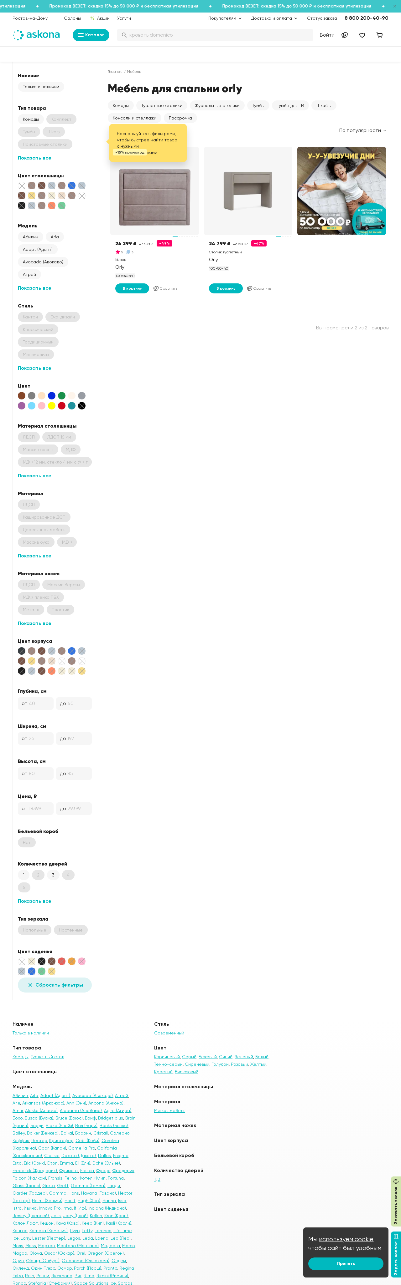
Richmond (61, 1275)
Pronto (110, 1268)
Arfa (55, 236)
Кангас (20, 1230)
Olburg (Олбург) (43, 1260)
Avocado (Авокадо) (43, 261)
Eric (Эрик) (34, 1163)
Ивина (30, 1208)
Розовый (239, 1064)
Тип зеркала (33, 919)
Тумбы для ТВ (290, 105)
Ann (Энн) (76, 1102)
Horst (70, 1200)
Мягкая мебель (169, 1110)
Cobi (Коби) (87, 1140)
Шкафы (323, 105)
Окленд (21, 1268)
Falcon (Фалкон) (29, 1178)
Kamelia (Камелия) (48, 1230)
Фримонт (68, 1170)
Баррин (83, 1132)
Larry (25, 1238)
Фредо (103, 1170)
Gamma (57, 1193)
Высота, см (32, 761)
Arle (16, 1102)
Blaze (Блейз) (59, 1125)
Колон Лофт (25, 1223)
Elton (52, 1163)
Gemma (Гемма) (88, 1185)
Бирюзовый (186, 1071)
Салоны (72, 18)
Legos (73, 1238)
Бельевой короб (38, 831)
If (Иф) (80, 1208)
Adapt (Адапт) (38, 249)
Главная (115, 71)
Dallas (104, 1155)
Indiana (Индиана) (107, 1208)
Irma (67, 1208)
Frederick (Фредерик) (35, 1170)
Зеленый (244, 1056)
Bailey (19, 1132)
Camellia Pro (81, 1147)
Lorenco (103, 1230)
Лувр (75, 1230)
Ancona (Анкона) (105, 1102)
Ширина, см (32, 726)
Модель (28, 225)
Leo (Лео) (121, 1238)
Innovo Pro (49, 1208)
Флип (100, 1178)
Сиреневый (197, 1064)
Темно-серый (168, 1064)
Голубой (220, 1064)
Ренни (42, 1275)
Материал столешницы (47, 426)
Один (18, 1260)
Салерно (119, 1132)
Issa (122, 1200)
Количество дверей (42, 864)
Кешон (47, 1223)
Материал (30, 493)
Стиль (25, 305)
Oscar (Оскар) (59, 1253)
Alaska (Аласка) (41, 1110)
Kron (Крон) (116, 1215)
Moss (30, 1245)
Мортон (46, 1245)
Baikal (67, 1132)
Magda (20, 1253)
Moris (18, 1245)
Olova (35, 1253)
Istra (17, 1208)
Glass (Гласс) (26, 1185)
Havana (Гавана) (98, 1193)
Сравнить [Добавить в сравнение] (165, 288)
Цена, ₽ (27, 796)
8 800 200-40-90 (366, 18)
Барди (37, 1125)
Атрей (29, 274)
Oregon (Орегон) (105, 1253)
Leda (87, 1238)
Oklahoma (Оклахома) (85, 1260)
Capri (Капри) (52, 1147)
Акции (100, 18)
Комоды (31, 119)
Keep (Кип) (93, 1223)
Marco (128, 1245)
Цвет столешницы (41, 175)
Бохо (18, 1117)
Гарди (113, 1185)
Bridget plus (110, 1117)
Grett (63, 1185)
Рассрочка (180, 117)
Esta (17, 1163)
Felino (70, 1178)
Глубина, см (32, 691)
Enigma (120, 1155)
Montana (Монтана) (78, 1245)
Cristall (100, 1132)
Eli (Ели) (82, 1163)
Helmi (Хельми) (47, 1200)
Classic (51, 1155)
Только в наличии (41, 86)
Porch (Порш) (87, 1268)
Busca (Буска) (39, 1117)
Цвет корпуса (35, 641)
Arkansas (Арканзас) (43, 1102)
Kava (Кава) (68, 1223)
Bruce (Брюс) (69, 1117)
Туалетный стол (47, 1056)
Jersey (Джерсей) (31, 1215)
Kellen (96, 1215)
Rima (89, 1275)
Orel (80, 1253)
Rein (29, 1275)
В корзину (132, 288)
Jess (56, 1215)
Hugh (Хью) (89, 1200)
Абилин (30, 236)
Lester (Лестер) (48, 1238)
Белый (261, 1056)
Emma (66, 1163)
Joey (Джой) (75, 1215)
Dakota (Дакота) (78, 1155)
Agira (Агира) (117, 1110)
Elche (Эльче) (106, 1163)
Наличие (28, 75)
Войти (327, 35)
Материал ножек (39, 573)
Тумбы (258, 105)
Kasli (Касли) (118, 1223)
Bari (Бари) (86, 1125)
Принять (346, 1263)
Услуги (124, 18)
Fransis (55, 1178)
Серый (189, 1056)
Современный (169, 1032)
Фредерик (123, 1170)
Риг (78, 1275)
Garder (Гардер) (30, 1193)
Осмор (64, 1268)
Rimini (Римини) (112, 1275)
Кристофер (61, 1140)
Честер (39, 1140)
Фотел (85, 1178)
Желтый (258, 1064)
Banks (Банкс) (114, 1125)
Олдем (119, 1260)
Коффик (21, 1140)
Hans (74, 1193)
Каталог (91, 35)
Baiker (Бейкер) (43, 1132)
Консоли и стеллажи (134, 117)
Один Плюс (43, 1268)
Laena (101, 1238)
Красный (163, 1071)
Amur (18, 1110)
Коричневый (167, 1056)
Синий (225, 1056)
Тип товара (32, 108)
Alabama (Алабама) (81, 1110)
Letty (87, 1230)
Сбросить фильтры (55, 985)
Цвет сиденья (35, 951)
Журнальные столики (217, 105)
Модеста (110, 1245)
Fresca (87, 1170)
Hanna (109, 1200)
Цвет (24, 386)
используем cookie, (347, 1239)
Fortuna (116, 1178)
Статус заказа (322, 18)
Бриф (90, 1117)
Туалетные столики (161, 105)
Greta (48, 1185)
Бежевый (208, 1056)
